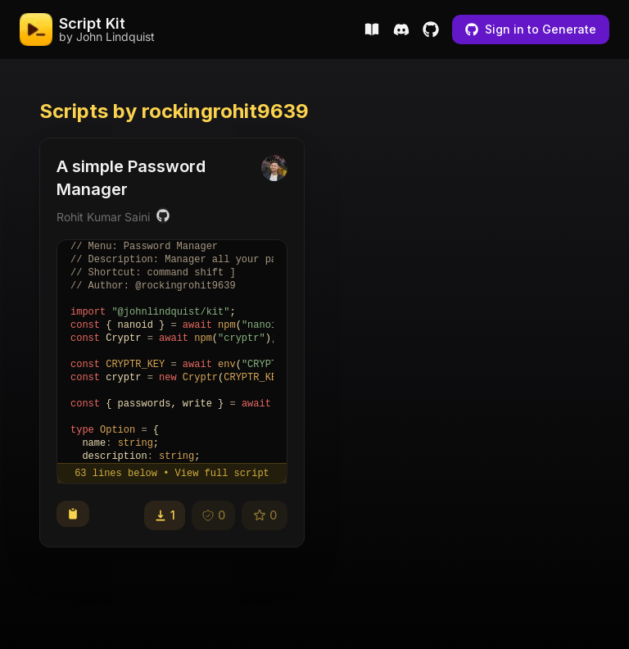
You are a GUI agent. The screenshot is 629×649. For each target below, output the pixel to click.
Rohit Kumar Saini (103, 217)
